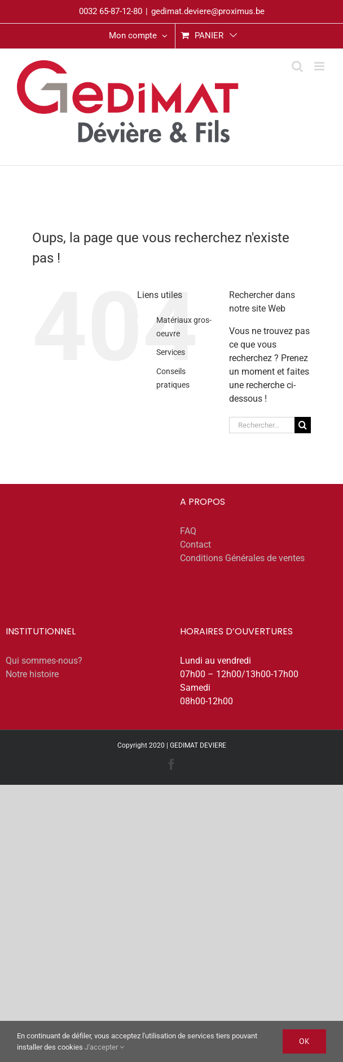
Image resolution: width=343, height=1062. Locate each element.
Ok (304, 1041)
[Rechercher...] (261, 425)
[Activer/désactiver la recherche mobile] (297, 66)
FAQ (188, 531)
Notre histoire (32, 674)
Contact (195, 544)
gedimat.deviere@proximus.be (208, 11)
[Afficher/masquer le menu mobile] (320, 66)
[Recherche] (302, 425)
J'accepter (104, 1047)
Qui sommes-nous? (44, 660)
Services (170, 352)
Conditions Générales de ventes (242, 558)
